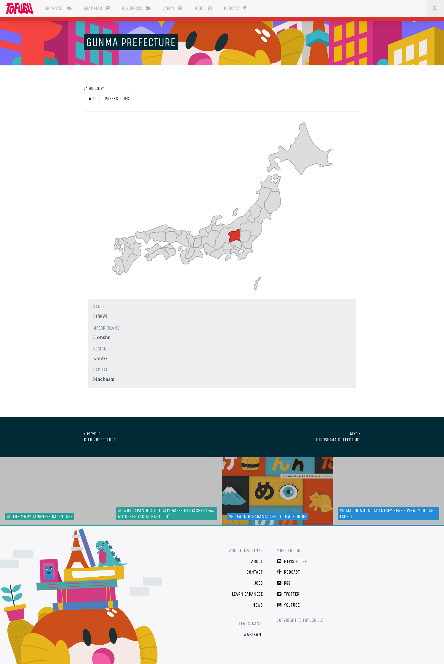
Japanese (58, 8)
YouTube (288, 605)
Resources (136, 8)
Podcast (234, 7)
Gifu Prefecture (100, 437)
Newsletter (291, 561)
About (257, 561)
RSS (283, 583)
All (92, 98)
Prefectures (117, 98)
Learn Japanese (247, 594)
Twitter (287, 594)
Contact (254, 572)
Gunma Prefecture (131, 42)
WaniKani (253, 634)
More (203, 8)
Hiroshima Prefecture (338, 437)
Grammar (97, 8)
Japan (172, 8)
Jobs (258, 583)
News (257, 605)
